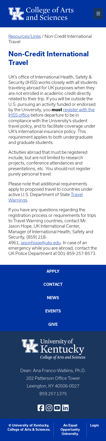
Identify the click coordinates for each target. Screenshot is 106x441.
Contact (53, 284)
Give (53, 324)
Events (53, 311)
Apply (53, 271)
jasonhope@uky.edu (41, 242)
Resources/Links (24, 36)
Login (94, 425)
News (53, 298)
